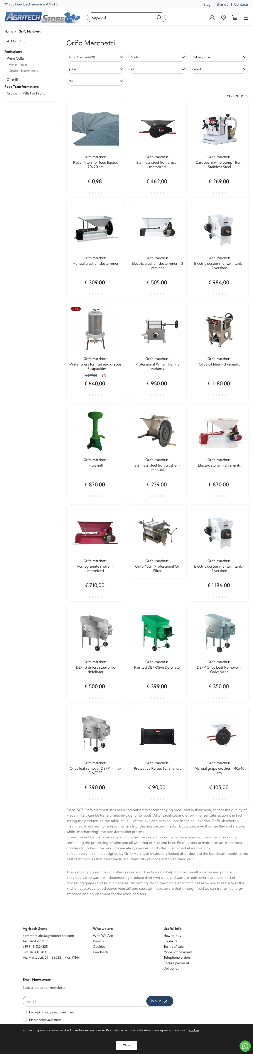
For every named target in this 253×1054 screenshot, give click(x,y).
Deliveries (171, 968)
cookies (194, 1030)
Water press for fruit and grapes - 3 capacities (95, 366)
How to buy (172, 936)
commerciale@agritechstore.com (48, 936)
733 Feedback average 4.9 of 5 (31, 4)
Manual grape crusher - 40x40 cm (219, 770)
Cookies (99, 946)
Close (126, 1045)
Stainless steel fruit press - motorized (157, 164)
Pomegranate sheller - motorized (95, 568)
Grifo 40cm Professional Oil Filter (157, 568)
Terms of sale (174, 946)
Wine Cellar (16, 58)
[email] (87, 1001)
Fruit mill (95, 465)
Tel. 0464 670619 (35, 941)
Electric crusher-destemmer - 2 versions (157, 265)
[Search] (159, 17)
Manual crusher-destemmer (95, 263)
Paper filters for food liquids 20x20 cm (95, 164)
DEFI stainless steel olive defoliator (95, 669)
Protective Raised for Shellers (157, 768)
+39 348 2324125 (35, 946)
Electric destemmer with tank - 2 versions (219, 265)
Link (71, 1012)
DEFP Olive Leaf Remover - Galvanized (219, 669)
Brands (222, 4)
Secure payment (176, 963)
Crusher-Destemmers (23, 70)
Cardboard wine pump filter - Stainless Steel (219, 164)
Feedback (100, 952)
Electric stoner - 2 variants (219, 465)
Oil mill (12, 79)
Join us (160, 1001)
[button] (96, 57)
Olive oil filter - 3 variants (219, 364)
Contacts (241, 4)
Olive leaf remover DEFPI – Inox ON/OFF (95, 770)
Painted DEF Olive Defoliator (157, 667)
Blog (207, 4)
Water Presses (18, 64)
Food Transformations (22, 86)
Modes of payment (178, 952)
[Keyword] (119, 17)
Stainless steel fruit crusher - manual (157, 467)
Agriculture (13, 51)
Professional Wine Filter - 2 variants (157, 366)
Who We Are (103, 936)
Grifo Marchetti (96, 157)
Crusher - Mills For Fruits (26, 93)
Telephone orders (177, 957)
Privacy (98, 941)
